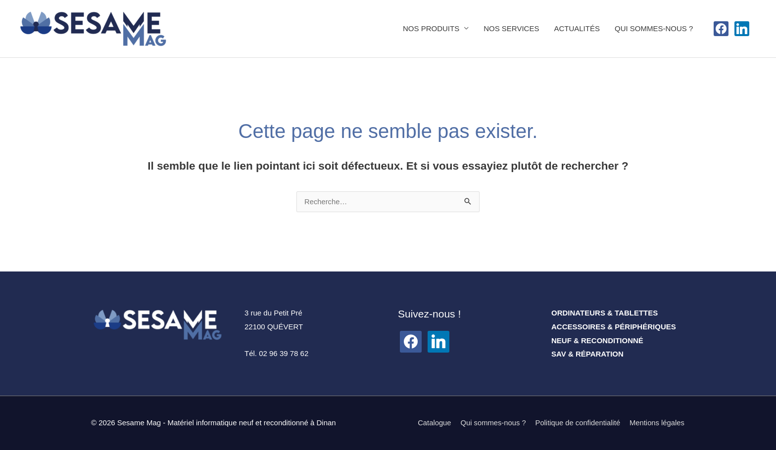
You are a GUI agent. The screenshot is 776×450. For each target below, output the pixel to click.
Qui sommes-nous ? (491, 423)
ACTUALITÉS (577, 28)
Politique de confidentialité (577, 423)
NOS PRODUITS (431, 28)
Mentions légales (657, 423)
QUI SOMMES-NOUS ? (654, 28)
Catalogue (431, 423)
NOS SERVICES (511, 28)
